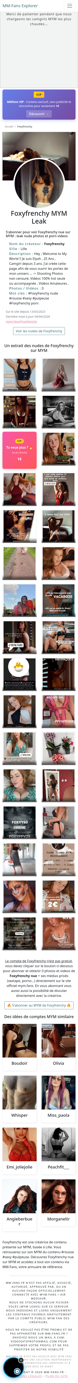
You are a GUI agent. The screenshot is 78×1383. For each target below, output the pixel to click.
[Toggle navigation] (70, 6)
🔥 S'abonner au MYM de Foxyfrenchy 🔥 (39, 1005)
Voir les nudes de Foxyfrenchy (39, 331)
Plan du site (57, 1376)
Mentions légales (26, 1376)
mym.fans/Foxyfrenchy (21, 321)
